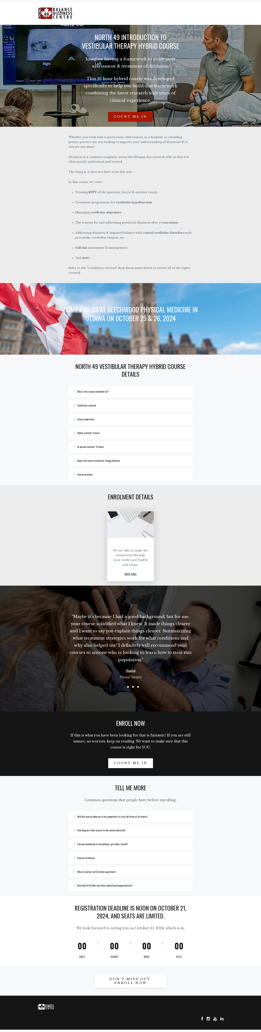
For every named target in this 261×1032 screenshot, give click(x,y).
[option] (130, 643)
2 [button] (128, 687)
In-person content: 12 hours (94, 446)
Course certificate (89, 859)
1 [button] (123, 687)
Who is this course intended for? (97, 389)
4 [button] (138, 687)
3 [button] (133, 687)
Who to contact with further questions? (101, 873)
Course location (88, 474)
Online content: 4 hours (92, 432)
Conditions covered (90, 404)
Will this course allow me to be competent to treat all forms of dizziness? (118, 817)
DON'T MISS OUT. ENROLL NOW (130, 983)
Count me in (130, 114)
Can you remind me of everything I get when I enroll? (107, 845)
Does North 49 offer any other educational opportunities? (109, 888)
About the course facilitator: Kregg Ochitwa (102, 460)
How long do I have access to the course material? (106, 831)
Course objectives (89, 418)
